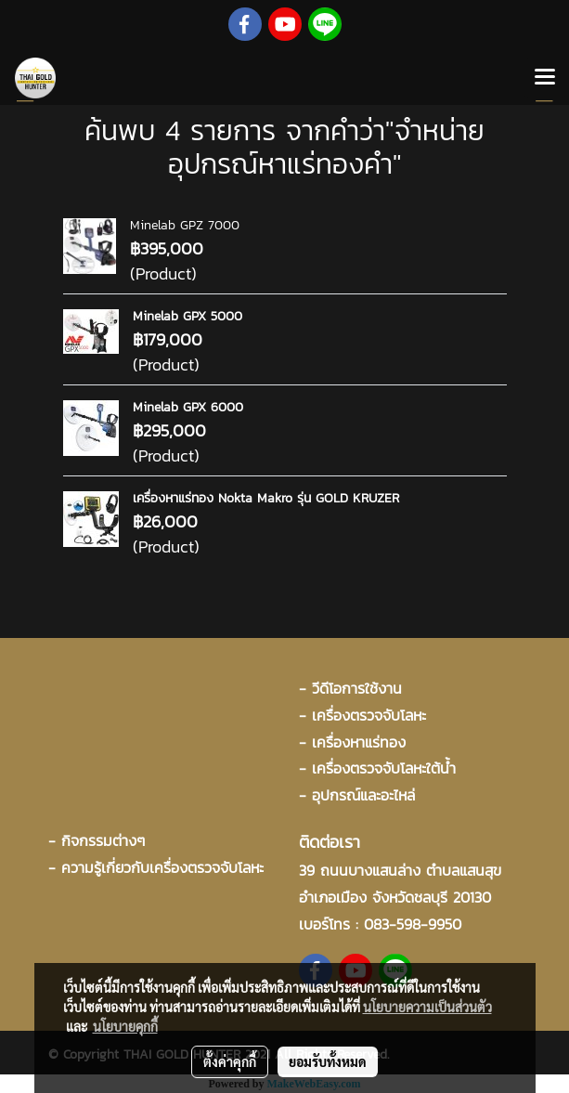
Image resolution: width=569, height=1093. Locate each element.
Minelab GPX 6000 (188, 407)
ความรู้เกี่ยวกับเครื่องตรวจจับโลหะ (162, 867)
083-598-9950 (412, 924)
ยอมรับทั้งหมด (328, 1061)
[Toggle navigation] (544, 78)
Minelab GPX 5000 (187, 316)
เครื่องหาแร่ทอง (359, 742)
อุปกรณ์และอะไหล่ (363, 795)
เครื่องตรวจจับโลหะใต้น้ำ (384, 768)
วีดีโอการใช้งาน (357, 688)
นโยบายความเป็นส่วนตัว (427, 1006)
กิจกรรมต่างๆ (103, 840)
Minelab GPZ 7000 (184, 225)
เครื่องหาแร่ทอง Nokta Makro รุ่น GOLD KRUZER (266, 498)
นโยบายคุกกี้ (125, 1026)
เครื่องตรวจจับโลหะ (369, 715)
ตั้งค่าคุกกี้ (229, 1061)
